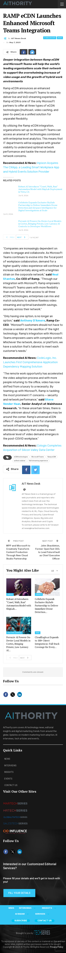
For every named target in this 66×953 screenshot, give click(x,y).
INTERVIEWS (28, 908)
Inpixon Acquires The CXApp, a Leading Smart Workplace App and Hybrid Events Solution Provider (31, 167)
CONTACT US (44, 920)
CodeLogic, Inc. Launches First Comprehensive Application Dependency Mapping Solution (30, 362)
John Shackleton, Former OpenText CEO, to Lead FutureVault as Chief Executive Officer (47, 552)
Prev (9, 237)
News (60, 38)
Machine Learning (14, 633)
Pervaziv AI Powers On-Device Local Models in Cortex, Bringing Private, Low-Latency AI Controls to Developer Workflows (39, 224)
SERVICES (43, 914)
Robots (10, 594)
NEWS (11, 908)
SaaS (37, 633)
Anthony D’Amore (32, 320)
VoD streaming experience (38, 461)
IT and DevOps (49, 38)
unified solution (19, 461)
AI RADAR (22, 914)
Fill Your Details (19, 892)
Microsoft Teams (37, 457)
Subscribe (20, 920)
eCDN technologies (21, 457)
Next (22, 237)
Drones (39, 594)
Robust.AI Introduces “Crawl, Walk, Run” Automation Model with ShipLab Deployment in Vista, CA (40, 189)
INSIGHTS (49, 908)
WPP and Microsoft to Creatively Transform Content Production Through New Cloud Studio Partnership (18, 552)
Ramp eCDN (51, 457)
